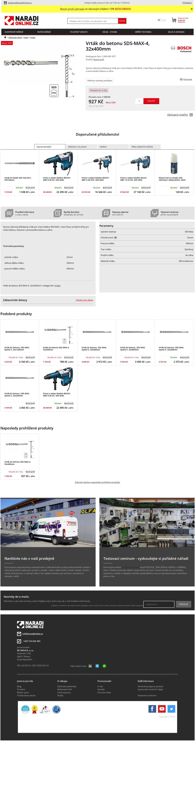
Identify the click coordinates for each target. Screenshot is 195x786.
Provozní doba (104, 692)
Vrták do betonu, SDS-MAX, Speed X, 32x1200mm (17, 348)
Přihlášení (187, 2)
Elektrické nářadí (15, 37)
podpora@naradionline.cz (20, 2)
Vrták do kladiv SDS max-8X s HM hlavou (17, 178)
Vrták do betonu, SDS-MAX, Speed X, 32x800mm (132, 348)
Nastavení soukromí (147, 695)
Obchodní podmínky (66, 686)
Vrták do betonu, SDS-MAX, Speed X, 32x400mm (171, 348)
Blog (19, 686)
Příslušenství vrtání (142, 146)
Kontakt (101, 689)
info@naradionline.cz (32, 633)
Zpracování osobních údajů (150, 689)
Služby (60, 695)
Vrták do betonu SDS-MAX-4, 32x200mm (56, 348)
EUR (164, 20)
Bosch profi (98, 59)
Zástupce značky (180, 114)
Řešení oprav (23, 692)
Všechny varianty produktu (99, 80)
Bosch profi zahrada (72, 9)
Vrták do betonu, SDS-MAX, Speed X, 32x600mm (94, 348)
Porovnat (187, 79)
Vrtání (26, 37)
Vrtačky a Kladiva (77, 146)
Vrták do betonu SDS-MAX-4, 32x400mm (17, 463)
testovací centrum (130, 567)
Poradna (21, 689)
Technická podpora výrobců (150, 686)
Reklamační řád (64, 689)
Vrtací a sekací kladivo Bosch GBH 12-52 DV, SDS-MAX (133, 178)
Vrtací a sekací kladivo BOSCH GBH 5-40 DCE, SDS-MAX (95, 178)
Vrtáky (32, 37)
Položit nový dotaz (84, 300)
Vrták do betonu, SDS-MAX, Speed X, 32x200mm (17, 394)
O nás (100, 686)
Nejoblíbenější (43, 146)
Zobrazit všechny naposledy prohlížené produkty (97, 482)
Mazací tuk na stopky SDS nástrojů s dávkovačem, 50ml (172, 178)
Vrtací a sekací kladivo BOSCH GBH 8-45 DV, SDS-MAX (56, 178)
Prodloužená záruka (26, 695)
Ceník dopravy (64, 692)
